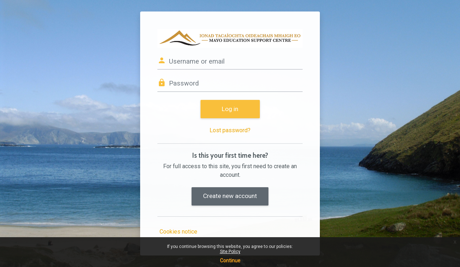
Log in (230, 108)
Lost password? (230, 130)
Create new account (230, 195)
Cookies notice (178, 231)
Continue (230, 260)
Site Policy (230, 251)
